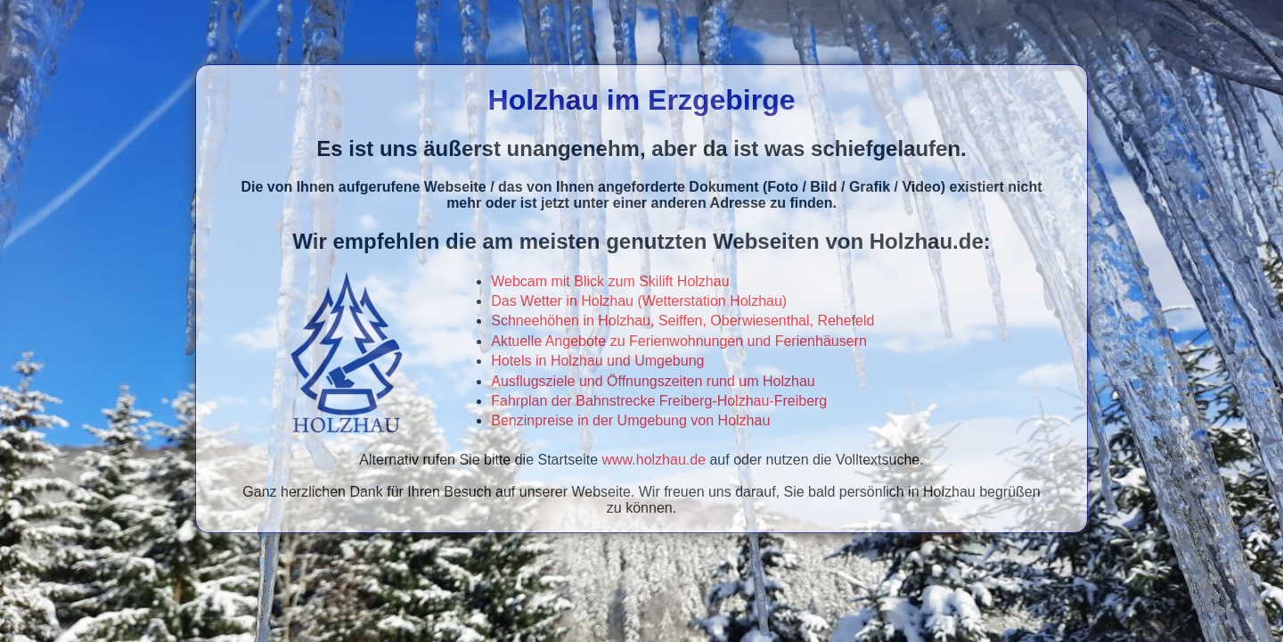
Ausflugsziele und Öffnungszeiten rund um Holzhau (652, 381)
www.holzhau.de (654, 459)
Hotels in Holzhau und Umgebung (597, 360)
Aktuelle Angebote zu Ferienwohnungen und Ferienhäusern (679, 341)
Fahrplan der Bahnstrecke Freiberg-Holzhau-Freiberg (659, 400)
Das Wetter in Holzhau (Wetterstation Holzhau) (639, 301)
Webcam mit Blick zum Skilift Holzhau (610, 281)
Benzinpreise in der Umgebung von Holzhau (630, 420)
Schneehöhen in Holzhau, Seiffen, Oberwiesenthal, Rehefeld (682, 320)
